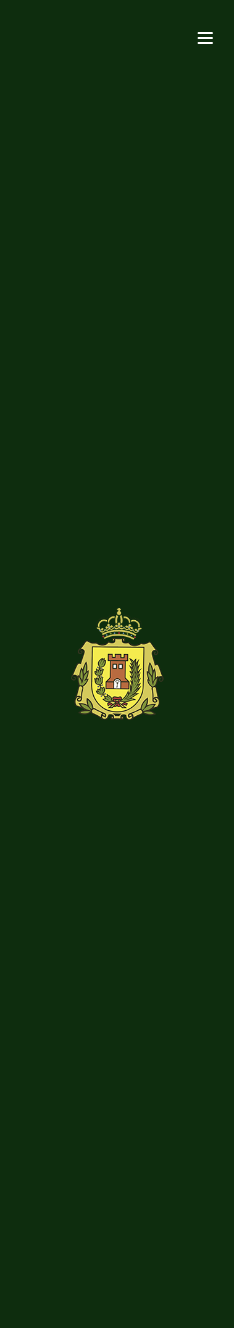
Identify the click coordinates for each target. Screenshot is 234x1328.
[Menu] (205, 37)
